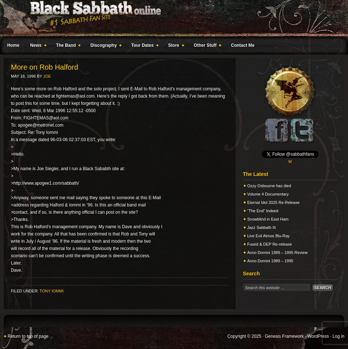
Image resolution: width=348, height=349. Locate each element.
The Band (67, 46)
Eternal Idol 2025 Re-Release (273, 202)
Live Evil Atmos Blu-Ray (268, 236)
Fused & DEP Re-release (269, 244)
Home (13, 45)
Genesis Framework (284, 336)
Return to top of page (28, 336)
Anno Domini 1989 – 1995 (270, 261)
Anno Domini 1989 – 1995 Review (277, 252)
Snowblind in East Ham (268, 219)
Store (175, 46)
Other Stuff (206, 46)
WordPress (318, 336)
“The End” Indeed (262, 211)
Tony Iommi (51, 291)
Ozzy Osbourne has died (269, 186)
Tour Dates (143, 46)
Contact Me (242, 45)
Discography (104, 46)
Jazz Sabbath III (261, 227)
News (36, 46)
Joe (47, 76)
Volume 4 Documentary (268, 194)
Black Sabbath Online (170, 18)
